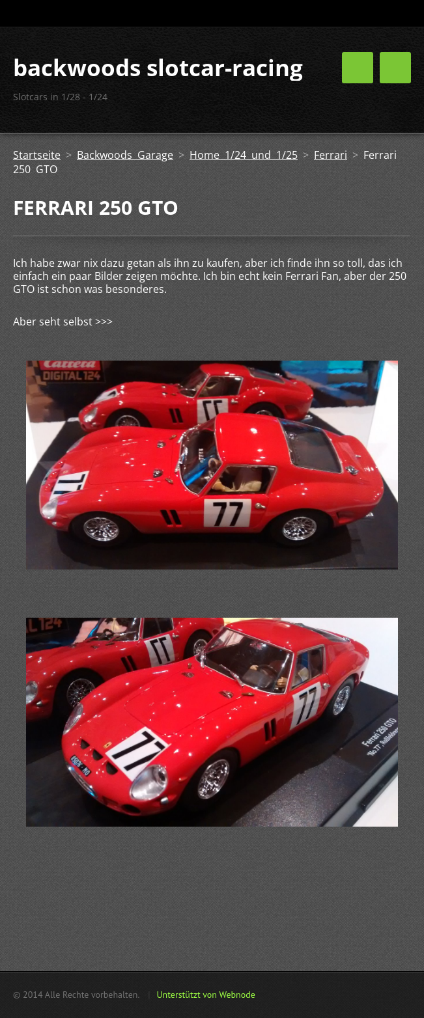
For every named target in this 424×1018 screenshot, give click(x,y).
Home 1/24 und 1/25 (244, 155)
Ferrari (330, 155)
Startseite (37, 155)
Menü (395, 67)
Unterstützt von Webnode (205, 994)
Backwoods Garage (125, 155)
